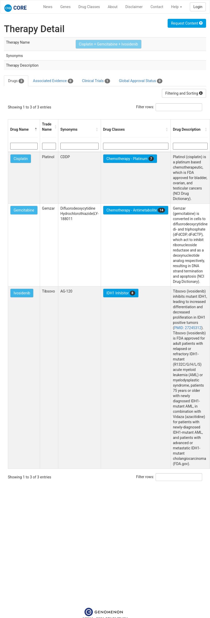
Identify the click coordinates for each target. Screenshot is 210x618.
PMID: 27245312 (187, 328)
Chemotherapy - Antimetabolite (135, 210)
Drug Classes (89, 7)
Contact (156, 7)
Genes (65, 7)
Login (197, 7)
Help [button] (176, 7)
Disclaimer (134, 7)
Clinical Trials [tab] (96, 81)
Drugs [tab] (16, 81)
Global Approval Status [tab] (140, 81)
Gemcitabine (24, 210)
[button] (36, 129)
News (47, 7)
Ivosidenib (22, 293)
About (112, 7)
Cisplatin (21, 159)
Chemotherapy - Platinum (130, 158)
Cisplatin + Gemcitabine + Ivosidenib (108, 44)
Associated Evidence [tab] (53, 81)
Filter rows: (145, 107)
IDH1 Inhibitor (120, 293)
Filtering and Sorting (184, 93)
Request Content (187, 23)
